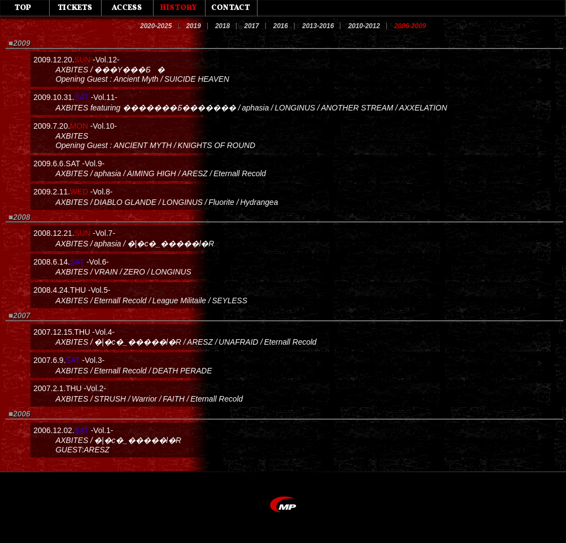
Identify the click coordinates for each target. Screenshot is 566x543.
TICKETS (74, 8)
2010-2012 (364, 26)
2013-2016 (318, 26)
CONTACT (230, 8)
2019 (193, 26)
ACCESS (127, 8)
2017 (251, 26)
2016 (280, 26)
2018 (222, 26)
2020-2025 (155, 26)
